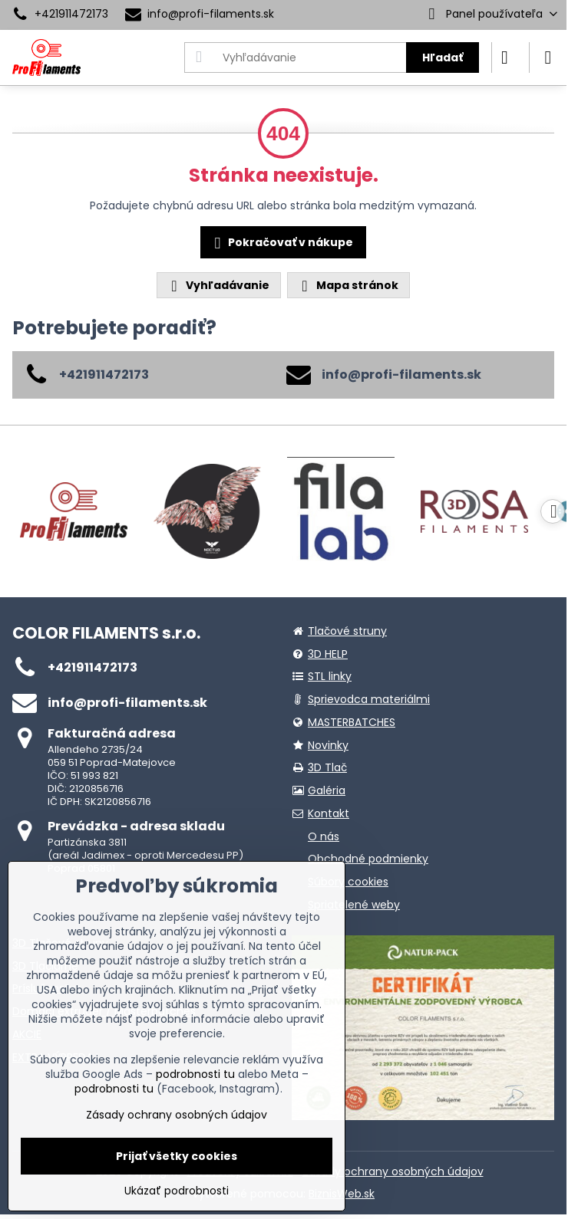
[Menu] (548, 57)
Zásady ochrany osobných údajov (393, 1171)
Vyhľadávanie (218, 286)
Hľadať (442, 57)
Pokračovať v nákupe (281, 243)
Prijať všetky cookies (176, 1156)
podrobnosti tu (195, 1074)
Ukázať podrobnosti (176, 1191)
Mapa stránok (347, 286)
